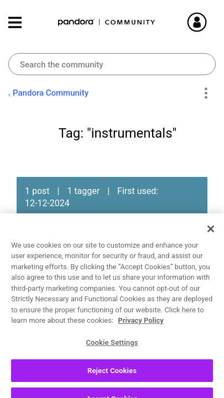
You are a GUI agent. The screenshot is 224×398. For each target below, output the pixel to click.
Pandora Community (107, 22)
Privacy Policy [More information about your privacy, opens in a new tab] (140, 339)
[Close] (211, 247)
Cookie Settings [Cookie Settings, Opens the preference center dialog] (112, 361)
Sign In (210, 22)
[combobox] (112, 64)
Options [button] (205, 93)
